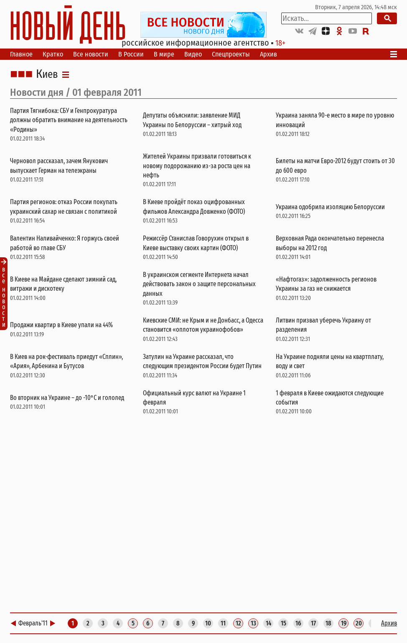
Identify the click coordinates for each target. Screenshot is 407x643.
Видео (193, 54)
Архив (268, 54)
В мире (164, 54)
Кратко (53, 54)
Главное (21, 54)
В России (131, 54)
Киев (47, 74)
